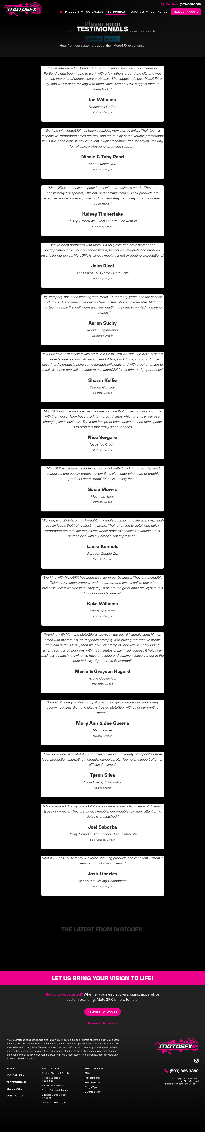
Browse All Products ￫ (102, 1023)
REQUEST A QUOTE (186, 12)
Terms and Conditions (189, 1083)
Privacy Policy (171, 1083)
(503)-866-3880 (181, 4)
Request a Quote (102, 1012)
